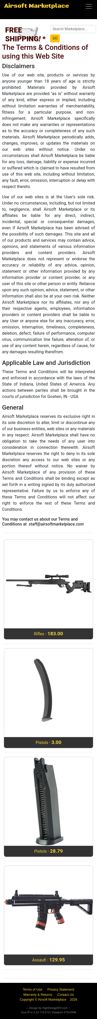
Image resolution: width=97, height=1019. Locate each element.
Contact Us (65, 995)
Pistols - (49, 742)
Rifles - (48, 634)
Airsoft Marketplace (36, 6)
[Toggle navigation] (89, 6)
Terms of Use (32, 989)
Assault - (48, 960)
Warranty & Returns (37, 995)
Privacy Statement (60, 989)
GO (55, 38)
